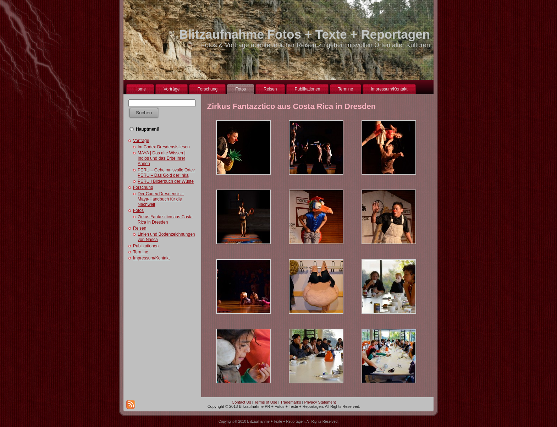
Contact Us (241, 402)
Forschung (143, 187)
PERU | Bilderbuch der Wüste (166, 181)
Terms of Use (265, 402)
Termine (140, 252)
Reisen (139, 228)
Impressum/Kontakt (151, 258)
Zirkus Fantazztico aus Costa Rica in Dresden (165, 219)
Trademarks (290, 402)
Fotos (138, 210)
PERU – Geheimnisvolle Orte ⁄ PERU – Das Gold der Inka (166, 173)
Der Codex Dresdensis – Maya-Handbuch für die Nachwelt (161, 199)
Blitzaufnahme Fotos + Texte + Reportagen (304, 34)
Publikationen (146, 245)
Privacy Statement (320, 402)
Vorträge (141, 140)
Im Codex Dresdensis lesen (164, 146)
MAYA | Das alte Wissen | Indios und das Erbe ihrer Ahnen (162, 158)
